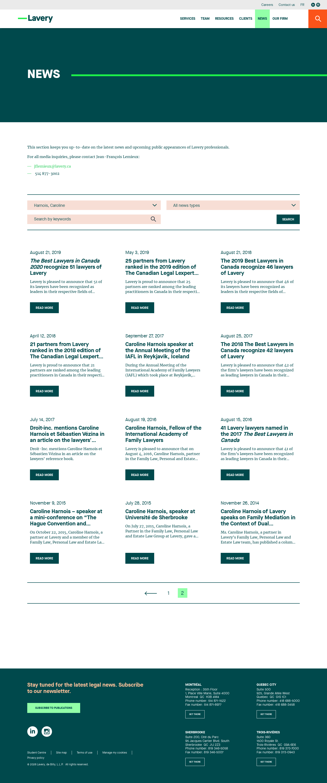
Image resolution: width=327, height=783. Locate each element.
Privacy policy (35, 758)
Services (187, 19)
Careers (267, 5)
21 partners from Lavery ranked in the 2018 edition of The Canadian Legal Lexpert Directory (68, 361)
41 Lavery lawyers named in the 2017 (257, 450)
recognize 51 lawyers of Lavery (67, 271)
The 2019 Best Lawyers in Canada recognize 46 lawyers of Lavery (254, 271)
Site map (61, 753)
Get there (195, 714)
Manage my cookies (114, 753)
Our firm (280, 19)
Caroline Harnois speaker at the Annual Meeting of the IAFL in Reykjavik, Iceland (162, 361)
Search (288, 219)
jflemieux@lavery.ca (52, 166)
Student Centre (36, 753)
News (262, 19)
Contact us (287, 5)
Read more (47, 311)
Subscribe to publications (53, 708)
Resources (224, 19)
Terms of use (84, 753)
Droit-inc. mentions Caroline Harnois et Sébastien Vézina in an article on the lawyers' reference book (67, 451)
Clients (245, 19)
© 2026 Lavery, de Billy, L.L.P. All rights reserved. (58, 764)
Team (205, 19)
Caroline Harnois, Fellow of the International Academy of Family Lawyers (161, 450)
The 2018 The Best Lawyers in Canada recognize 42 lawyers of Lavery (256, 361)
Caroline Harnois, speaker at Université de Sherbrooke (163, 537)
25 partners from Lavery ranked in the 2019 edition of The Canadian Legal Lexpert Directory (163, 271)
